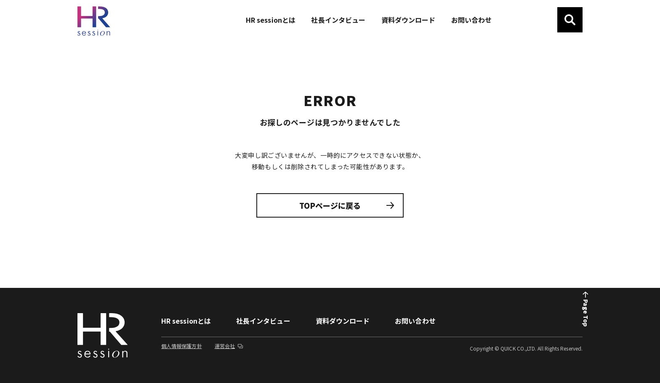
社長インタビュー (263, 321)
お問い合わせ (415, 321)
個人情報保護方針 (181, 345)
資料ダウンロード (343, 321)
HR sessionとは (186, 321)
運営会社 (229, 345)
